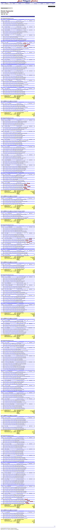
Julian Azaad (7, 245)
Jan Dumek (7, 55)
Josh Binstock (7, 301)
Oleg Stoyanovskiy (8, 375)
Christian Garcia (7, 140)
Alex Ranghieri (13, 354)
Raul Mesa (12, 43)
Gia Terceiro (15, 105)
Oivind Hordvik (7, 292)
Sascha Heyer (14, 67)
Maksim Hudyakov (13, 147)
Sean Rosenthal (11, 129)
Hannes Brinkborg (8, 107)
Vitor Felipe (7, 465)
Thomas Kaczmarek (8, 201)
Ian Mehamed (12, 245)
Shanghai (5, 126)
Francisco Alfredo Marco (15, 140)
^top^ (54, 526)
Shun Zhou (9, 130)
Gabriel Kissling (12, 321)
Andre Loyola (7, 495)
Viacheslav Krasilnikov (8, 253)
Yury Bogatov (12, 176)
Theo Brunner (12, 299)
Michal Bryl (7, 496)
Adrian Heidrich (7, 517)
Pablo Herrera (7, 367)
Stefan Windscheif (15, 89)
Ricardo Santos (12, 51)
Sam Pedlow (13, 453)
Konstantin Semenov (15, 62)
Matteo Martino (7, 46)
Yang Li (10, 343)
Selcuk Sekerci (13, 79)
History (53, 3)
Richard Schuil (19, 20)
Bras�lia (5, 20)
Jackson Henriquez (8, 344)
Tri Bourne (7, 291)
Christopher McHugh (12, 348)
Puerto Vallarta (6, 437)
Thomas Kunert (7, 214)
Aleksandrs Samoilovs (8, 39)
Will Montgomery (8, 296)
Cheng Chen (7, 50)
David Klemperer (8, 57)
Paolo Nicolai (12, 46)
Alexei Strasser (14, 237)
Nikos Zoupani (14, 255)
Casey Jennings (7, 91)
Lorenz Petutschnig (14, 214)
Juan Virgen (7, 491)
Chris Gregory (7, 307)
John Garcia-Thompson (9, 127)
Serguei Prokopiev (8, 167)
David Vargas (13, 373)
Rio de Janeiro (6, 443)
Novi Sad (5, 320)
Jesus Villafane (13, 183)
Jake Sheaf (12, 307)
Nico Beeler (7, 381)
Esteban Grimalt (7, 311)
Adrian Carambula (8, 354)
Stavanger (6, 47)
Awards (47, 3)
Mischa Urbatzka (15, 166)
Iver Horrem (11, 215)
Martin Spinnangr (13, 36)
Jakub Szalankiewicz (14, 68)
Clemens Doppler (8, 203)
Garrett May (12, 440)
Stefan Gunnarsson (15, 107)
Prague (5, 139)
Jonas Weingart (12, 66)
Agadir (5, 88)
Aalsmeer (5, 213)
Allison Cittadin (13, 297)
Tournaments (27, 3)
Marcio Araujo (7, 51)
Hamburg (5, 472)
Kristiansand (6, 103)
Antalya (5, 455)
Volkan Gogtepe (7, 79)
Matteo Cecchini (7, 267)
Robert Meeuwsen (15, 23)
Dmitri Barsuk (7, 147)
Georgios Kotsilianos (8, 255)
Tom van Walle (14, 428)
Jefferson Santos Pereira (9, 459)
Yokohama (6, 385)
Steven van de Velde (20, 285)
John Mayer (7, 299)
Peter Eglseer (7, 308)
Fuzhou (5, 342)
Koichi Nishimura (12, 386)
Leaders (42, 3)
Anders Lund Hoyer (8, 60)
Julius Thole (14, 473)
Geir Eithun (7, 81)
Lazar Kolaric (12, 427)
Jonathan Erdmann (8, 24)
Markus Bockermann (8, 166)
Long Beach (6, 392)
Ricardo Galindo (7, 438)
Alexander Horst (14, 203)
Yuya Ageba (7, 386)
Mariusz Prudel (13, 40)
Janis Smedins (13, 76)
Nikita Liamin (12, 444)
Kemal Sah (12, 456)
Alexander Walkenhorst (15, 201)
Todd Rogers (13, 38)
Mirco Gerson (13, 349)
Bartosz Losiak (11, 265)
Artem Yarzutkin (14, 375)
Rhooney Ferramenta (8, 93)
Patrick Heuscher (15, 48)
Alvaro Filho (11, 465)
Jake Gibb (6, 129)
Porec (5, 347)
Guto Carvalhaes (8, 297)
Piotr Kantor (7, 265)
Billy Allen (6, 494)
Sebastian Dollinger (8, 89)
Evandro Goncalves (8, 378)
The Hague (6, 80)
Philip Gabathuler (8, 240)
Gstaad (5, 52)
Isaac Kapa (7, 348)
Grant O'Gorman (8, 453)
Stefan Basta (7, 427)
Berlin (5, 250)
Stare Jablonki (6, 65)
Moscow (5, 59)
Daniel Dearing (7, 440)
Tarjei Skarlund (7, 36)
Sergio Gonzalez (12, 372)
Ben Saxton (14, 175)
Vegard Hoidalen (12, 81)
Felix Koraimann (12, 326)
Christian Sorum (12, 488)
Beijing (5, 35)
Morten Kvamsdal (13, 292)
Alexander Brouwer (8, 23)
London (5, 182)
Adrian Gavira (12, 367)
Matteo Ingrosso (7, 21)
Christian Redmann (8, 175)
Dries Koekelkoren (8, 428)
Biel (5, 323)
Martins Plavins (7, 76)
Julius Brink (7, 25)
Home (2, 3)
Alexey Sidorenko (15, 44)
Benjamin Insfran (8, 45)
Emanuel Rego (12, 54)
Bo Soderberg (14, 60)
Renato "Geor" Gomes (8, 105)
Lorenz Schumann (8, 473)
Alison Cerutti (7, 54)
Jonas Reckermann (12, 25)
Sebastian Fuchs (8, 247)
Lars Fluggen (14, 442)
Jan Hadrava (7, 418)
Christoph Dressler (8, 306)
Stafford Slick (13, 296)
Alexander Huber (7, 177)
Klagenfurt (6, 174)
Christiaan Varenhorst (13, 244)
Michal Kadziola (7, 68)
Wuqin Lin (11, 132)
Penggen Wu (7, 149)
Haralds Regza (12, 458)
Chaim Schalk (11, 288)
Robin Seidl (13, 177)
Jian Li (6, 130)
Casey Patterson (11, 369)
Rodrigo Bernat (13, 450)
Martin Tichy (11, 55)
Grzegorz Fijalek (7, 40)
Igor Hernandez (7, 183)
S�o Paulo (6, 295)
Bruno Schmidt (13, 45)
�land (5, 75)
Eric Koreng (13, 57)
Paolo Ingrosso (13, 21)
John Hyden (11, 291)
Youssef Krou (7, 310)
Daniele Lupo (7, 125)
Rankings (35, 3)
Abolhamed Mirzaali (15, 305)
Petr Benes (7, 85)
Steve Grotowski (16, 127)
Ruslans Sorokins (15, 39)
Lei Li (6, 37)
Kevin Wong (13, 91)
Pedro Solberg (15, 93)
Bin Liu (9, 37)
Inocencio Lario (7, 43)
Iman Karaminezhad (8, 305)
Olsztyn (5, 398)
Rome (5, 42)
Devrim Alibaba (7, 456)
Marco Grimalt (13, 311)
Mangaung (6, 304)
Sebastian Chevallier (8, 67)
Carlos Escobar (7, 373)
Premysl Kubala (11, 85)
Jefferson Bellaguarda (8, 48)
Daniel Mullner (7, 155)
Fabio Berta (7, 321)
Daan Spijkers (13, 106)
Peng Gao (11, 50)
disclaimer (6, 529)
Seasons (19, 3)
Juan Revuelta (13, 438)
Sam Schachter (12, 301)
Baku (5, 327)
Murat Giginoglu (7, 199)
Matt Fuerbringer (7, 22)
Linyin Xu (11, 149)
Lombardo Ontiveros (13, 491)
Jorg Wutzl (12, 155)
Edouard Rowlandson (13, 310)
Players (14, 3)
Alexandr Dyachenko (8, 44)
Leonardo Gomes (8, 450)
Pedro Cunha (7, 86)
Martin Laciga (7, 66)
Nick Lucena (13, 22)
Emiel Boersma (7, 106)
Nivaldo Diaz (7, 372)
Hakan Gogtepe (13, 199)
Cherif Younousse (16, 459)
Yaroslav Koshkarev (8, 62)
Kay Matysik (14, 24)
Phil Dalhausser (7, 38)
